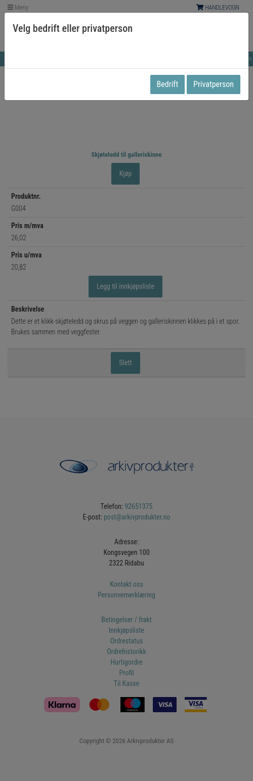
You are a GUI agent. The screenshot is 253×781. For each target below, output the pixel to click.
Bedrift (168, 84)
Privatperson (213, 84)
